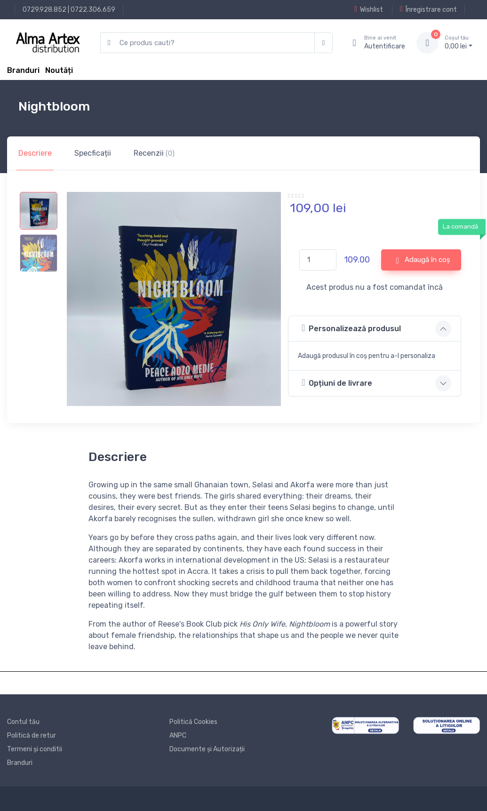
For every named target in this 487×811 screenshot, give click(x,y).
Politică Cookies (193, 722)
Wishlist (368, 9)
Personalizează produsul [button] (351, 328)
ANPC (177, 735)
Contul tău (23, 722)
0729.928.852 (44, 10)
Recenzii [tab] (154, 153)
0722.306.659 (93, 10)
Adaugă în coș (423, 260)
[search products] (207, 43)
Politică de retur (31, 735)
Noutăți (59, 70)
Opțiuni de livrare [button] (337, 383)
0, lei (458, 42)
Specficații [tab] (92, 153)
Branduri (23, 70)
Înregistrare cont (428, 9)
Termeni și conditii (34, 749)
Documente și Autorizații (207, 749)
